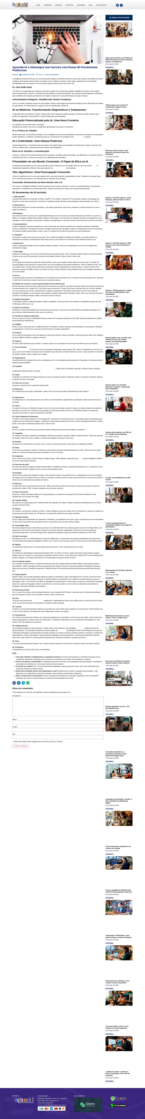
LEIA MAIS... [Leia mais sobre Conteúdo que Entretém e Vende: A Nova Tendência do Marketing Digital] (110, 808)
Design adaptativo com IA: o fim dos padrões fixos (117, 707)
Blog (90, 5)
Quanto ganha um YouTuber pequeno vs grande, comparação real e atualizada (118, 387)
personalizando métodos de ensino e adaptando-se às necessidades (70, 124)
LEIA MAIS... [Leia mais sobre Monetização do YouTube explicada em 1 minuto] (110, 578)
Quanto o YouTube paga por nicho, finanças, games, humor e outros (118, 198)
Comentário (16, 696)
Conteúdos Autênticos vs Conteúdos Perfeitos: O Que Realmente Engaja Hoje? (116, 754)
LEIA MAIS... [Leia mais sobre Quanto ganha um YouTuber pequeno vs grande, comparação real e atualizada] (110, 394)
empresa (99, 239)
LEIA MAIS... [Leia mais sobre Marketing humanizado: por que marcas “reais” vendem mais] (110, 623)
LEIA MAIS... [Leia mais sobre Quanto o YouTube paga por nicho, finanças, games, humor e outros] (110, 205)
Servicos (58, 5)
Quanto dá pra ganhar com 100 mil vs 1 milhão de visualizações (118, 433)
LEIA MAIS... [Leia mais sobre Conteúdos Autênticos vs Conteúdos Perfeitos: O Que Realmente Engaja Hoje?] (110, 761)
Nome (14, 719)
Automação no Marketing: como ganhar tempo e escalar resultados (118, 936)
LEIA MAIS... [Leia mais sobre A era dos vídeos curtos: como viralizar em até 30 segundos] (110, 1034)
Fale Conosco (101, 5)
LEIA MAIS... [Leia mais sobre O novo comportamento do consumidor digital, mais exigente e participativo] (110, 532)
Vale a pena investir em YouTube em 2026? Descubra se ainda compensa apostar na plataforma (119, 60)
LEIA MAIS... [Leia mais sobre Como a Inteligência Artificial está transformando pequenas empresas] (110, 898)
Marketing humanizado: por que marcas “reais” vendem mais (117, 617)
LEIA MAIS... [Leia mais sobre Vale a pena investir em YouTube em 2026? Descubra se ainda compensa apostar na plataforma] (110, 67)
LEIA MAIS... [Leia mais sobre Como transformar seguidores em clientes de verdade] (110, 854)
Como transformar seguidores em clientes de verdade (118, 847)
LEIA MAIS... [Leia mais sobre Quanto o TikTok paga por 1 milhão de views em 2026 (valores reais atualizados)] (110, 300)
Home (38, 5)
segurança (62, 630)
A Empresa (48, 5)
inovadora (80, 628)
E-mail (15, 727)
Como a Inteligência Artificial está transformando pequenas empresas (119, 891)
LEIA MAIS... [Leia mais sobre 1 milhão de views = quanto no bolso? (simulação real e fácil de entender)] (110, 1081)
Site (13, 734)
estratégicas (78, 137)
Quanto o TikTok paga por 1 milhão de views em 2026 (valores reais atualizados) (119, 292)
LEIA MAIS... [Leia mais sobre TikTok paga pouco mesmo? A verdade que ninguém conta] (110, 113)
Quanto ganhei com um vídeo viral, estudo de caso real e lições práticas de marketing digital (119, 339)
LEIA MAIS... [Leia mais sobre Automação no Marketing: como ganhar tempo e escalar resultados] (110, 943)
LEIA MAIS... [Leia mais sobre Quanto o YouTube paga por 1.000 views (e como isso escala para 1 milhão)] (110, 252)
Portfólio (69, 5)
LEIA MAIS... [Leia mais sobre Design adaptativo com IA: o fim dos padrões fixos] (110, 714)
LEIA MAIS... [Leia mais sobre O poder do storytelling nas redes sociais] (110, 485)
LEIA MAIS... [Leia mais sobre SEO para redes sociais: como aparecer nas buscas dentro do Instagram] (110, 160)
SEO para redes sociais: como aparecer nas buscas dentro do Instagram (117, 152)
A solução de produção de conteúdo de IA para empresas (33, 368)
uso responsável (59, 168)
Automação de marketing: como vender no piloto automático (117, 982)
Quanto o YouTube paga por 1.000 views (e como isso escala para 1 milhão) (118, 245)
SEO (80, 458)
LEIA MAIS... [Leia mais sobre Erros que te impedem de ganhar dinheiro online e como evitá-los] (110, 669)
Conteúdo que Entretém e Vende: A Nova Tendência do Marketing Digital (119, 801)
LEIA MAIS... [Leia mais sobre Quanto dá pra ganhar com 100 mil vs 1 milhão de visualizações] (110, 440)
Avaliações (81, 5)
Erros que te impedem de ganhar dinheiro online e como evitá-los (118, 662)
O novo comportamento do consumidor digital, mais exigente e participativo (119, 525)
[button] (14, 683)
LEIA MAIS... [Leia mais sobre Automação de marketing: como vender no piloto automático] (110, 988)
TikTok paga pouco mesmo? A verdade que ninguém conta (117, 106)
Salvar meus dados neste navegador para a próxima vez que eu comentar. (38, 741)
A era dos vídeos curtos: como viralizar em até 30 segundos (117, 1027)
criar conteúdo (37, 600)
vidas (94, 166)
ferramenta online (22, 349)
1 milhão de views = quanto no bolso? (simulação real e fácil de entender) (118, 1073)
